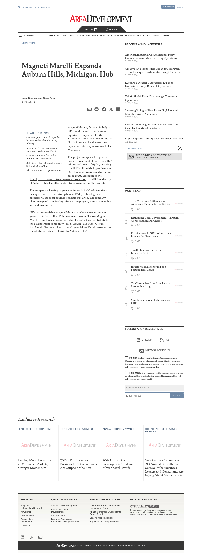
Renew (180, 7)
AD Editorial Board (158, 36)
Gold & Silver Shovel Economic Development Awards (105, 506)
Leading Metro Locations (101, 518)
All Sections (28, 36)
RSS (165, 340)
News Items (29, 43)
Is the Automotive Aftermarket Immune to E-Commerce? (41, 157)
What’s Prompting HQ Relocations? (44, 170)
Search (111, 29)
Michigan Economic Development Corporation (58, 179)
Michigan (73, 150)
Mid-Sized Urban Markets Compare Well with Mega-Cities (44, 165)
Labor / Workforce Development (59, 510)
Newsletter (26, 512)
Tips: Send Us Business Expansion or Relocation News (154, 156)
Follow (91, 29)
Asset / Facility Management (65, 505)
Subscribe (168, 7)
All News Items (134, 148)
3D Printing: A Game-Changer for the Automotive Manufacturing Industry (43, 140)
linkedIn (144, 340)
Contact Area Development (27, 520)
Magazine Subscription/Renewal (31, 506)
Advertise (45, 7)
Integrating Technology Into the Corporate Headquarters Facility (42, 150)
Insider (154, 362)
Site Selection (58, 515)
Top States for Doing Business (104, 521)
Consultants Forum (30, 7)
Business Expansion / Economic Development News (65, 520)
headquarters (37, 194)
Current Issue (27, 515)
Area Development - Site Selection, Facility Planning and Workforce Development (101, 18)
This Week (154, 375)
